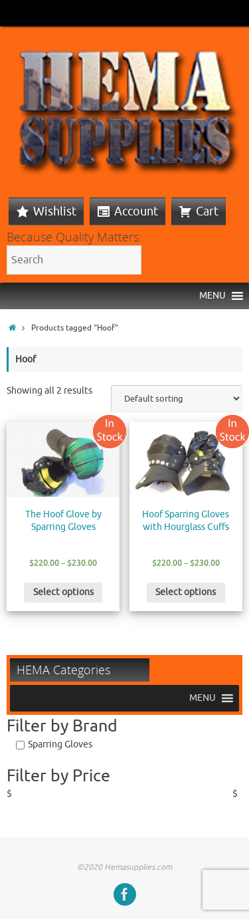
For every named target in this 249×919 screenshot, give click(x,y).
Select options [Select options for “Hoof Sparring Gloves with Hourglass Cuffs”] (185, 592)
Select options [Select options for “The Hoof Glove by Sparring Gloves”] (63, 592)
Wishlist (54, 211)
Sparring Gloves (60, 744)
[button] (212, 296)
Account (136, 211)
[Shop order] (176, 398)
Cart (207, 211)
